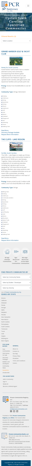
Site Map (15, 353)
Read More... (5, 130)
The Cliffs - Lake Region (13, 139)
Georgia (3, 307)
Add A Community (8, 379)
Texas (3, 331)
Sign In (5, 381)
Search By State (8, 294)
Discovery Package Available (10, 132)
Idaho (3, 310)
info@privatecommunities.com (18, 409)
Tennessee (4, 329)
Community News (6, 367)
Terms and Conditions (19, 361)
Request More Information (10, 134)
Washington (4, 338)
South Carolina (5, 326)
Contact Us (16, 351)
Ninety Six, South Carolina (9, 67)
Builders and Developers (6, 362)
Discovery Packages (5, 358)
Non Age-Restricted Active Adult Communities (25, 256)
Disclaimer (16, 358)
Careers (15, 363)
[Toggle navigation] (28, 5)
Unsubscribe (6, 372)
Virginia (3, 336)
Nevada (3, 314)
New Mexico (4, 319)
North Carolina (5, 322)
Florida (3, 305)
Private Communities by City (13, 292)
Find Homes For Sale (6, 354)
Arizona (3, 298)
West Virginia (5, 341)
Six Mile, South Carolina (8, 153)
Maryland (3, 312)
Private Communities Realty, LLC (19, 434)
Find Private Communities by (14, 272)
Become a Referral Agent (10, 386)
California (3, 300)
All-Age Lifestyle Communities (7, 255)
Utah (2, 333)
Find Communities (6, 350)
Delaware (4, 303)
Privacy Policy (16, 356)
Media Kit (5, 384)
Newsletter (6, 370)
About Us (15, 349)
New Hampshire (5, 317)
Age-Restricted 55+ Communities (16, 256)
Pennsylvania (4, 324)
